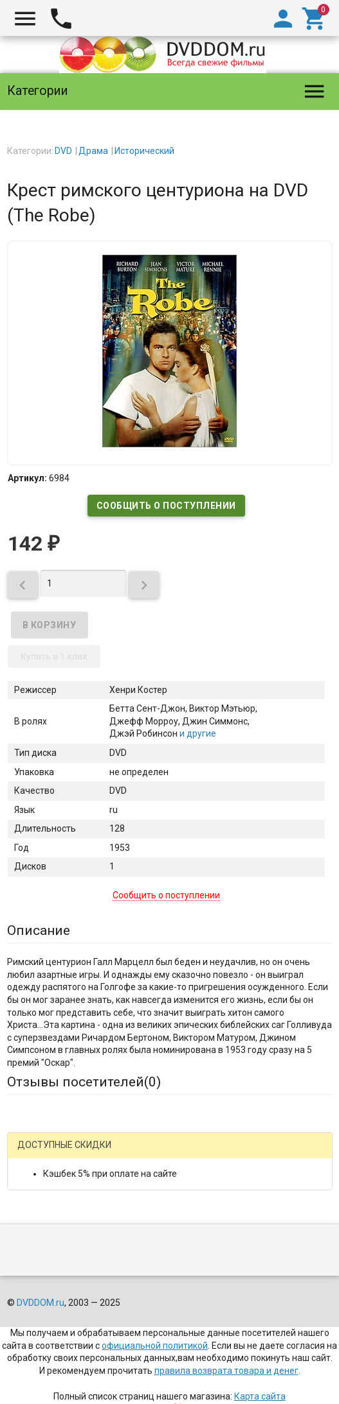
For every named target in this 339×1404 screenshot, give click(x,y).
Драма (93, 151)
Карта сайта (260, 1396)
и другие (197, 733)
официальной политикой (155, 1345)
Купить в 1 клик (54, 656)
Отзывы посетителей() (84, 1082)
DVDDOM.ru (40, 1302)
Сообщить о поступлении (166, 506)
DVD (63, 151)
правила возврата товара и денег (226, 1370)
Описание (38, 930)
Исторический (144, 151)
